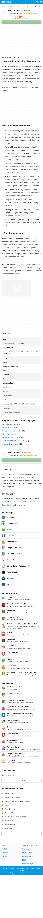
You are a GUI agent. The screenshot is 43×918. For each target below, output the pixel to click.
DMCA (24, 860)
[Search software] (37, 2)
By (13, 13)
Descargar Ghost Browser (10, 444)
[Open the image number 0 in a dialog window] (16, 288)
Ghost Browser (19, 10)
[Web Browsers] (21, 7)
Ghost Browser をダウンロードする (14, 441)
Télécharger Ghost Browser (11, 437)
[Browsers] (13, 7)
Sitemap (4, 856)
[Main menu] (41, 2)
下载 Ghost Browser (8, 434)
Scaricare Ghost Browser (10, 424)
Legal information (28, 856)
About (4, 845)
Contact (4, 849)
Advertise (5, 853)
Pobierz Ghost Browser (9, 427)
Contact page (7, 505)
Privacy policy (27, 853)
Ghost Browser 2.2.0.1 (9, 775)
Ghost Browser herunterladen (11, 431)
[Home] (2, 7)
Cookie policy (26, 849)
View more (21, 781)
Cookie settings (27, 863)
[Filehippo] (7, 2)
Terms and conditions (29, 845)
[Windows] (7, 7)
